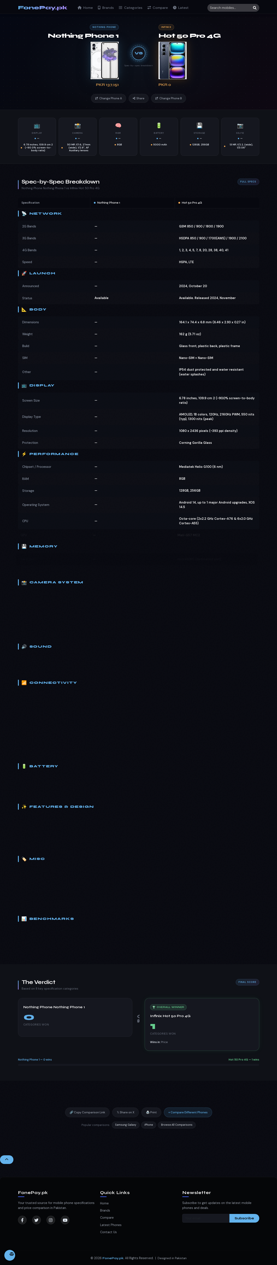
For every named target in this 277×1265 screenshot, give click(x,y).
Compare (157, 7)
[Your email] (206, 1218)
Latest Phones (111, 1225)
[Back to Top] (6, 1159)
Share (138, 98)
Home (85, 7)
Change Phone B (168, 98)
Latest (181, 7)
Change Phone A (108, 98)
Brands (106, 7)
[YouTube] (65, 1220)
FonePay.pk (42, 8)
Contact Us (108, 1232)
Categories (130, 7)
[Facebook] (22, 1220)
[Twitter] (36, 1220)
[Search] (233, 8)
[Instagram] (50, 1220)
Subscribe (244, 1218)
